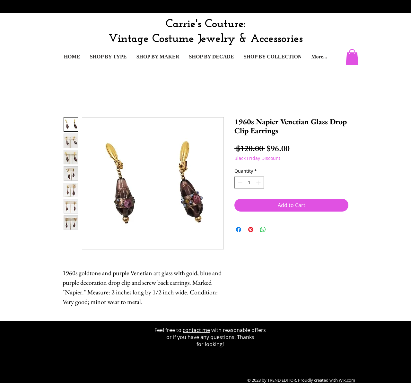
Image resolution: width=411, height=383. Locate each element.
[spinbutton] (249, 182)
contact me (196, 330)
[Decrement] (239, 182)
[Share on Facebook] (238, 229)
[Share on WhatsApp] (263, 229)
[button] (352, 57)
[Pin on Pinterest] (251, 229)
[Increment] (259, 182)
